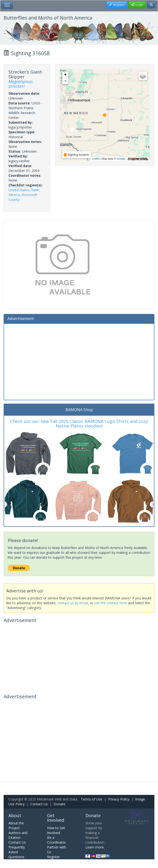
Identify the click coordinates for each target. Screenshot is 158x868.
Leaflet (96, 158)
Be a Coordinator (56, 840)
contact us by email (72, 603)
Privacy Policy (118, 799)
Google (121, 158)
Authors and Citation (17, 835)
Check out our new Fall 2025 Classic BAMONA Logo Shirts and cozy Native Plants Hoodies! (79, 423)
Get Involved (55, 818)
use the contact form (110, 603)
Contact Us (39, 804)
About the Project (16, 825)
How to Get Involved (56, 830)
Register (53, 856)
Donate (59, 804)
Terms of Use (91, 799)
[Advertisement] (79, 361)
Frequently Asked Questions (16, 852)
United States (18, 190)
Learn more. (94, 847)
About (14, 815)
